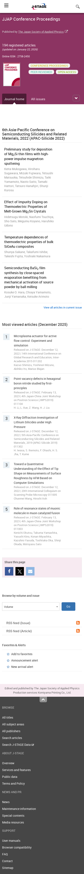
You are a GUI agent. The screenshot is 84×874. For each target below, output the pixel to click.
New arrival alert (22, 667)
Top (43, 699)
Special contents (13, 815)
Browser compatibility (17, 847)
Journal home (14, 99)
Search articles (12, 738)
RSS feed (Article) (43, 631)
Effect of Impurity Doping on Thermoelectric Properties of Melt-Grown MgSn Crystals (25, 207)
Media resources (13, 822)
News (6, 802)
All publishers (11, 731)
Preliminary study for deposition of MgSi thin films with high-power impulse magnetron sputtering (28, 156)
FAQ (5, 854)
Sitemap (7, 868)
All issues (38, 99)
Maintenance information (19, 809)
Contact (7, 861)
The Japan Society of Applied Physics (41, 32)
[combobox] (30, 606)
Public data (9, 777)
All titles (7, 717)
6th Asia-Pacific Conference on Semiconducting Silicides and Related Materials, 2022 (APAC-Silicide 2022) (34, 134)
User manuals (11, 841)
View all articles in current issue (63, 307)
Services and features (16, 770)
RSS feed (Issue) (43, 623)
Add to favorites (21, 654)
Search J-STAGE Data (18, 745)
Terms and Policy (13, 783)
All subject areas (13, 724)
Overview (8, 763)
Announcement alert (24, 660)
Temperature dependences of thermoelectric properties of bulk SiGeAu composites (28, 242)
